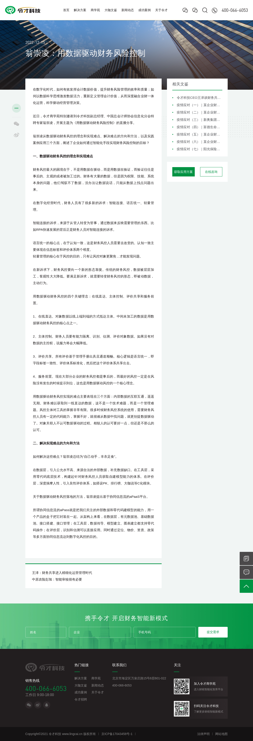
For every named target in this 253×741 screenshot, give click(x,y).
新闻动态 (127, 10)
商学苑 (95, 10)
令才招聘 (80, 699)
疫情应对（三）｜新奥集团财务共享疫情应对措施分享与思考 (199, 119)
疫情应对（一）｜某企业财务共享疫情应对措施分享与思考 (199, 105)
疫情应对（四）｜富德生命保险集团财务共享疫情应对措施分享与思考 (199, 127)
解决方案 (80, 10)
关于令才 (161, 10)
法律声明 (203, 734)
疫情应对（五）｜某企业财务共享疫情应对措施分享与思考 (199, 134)
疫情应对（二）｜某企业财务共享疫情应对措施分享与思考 (199, 112)
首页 (66, 10)
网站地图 (221, 734)
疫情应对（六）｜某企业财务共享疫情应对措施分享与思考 (199, 142)
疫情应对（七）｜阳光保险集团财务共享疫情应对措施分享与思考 (199, 149)
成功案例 (144, 10)
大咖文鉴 (110, 10)
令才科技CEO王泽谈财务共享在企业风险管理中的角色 (199, 97)
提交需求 (213, 632)
